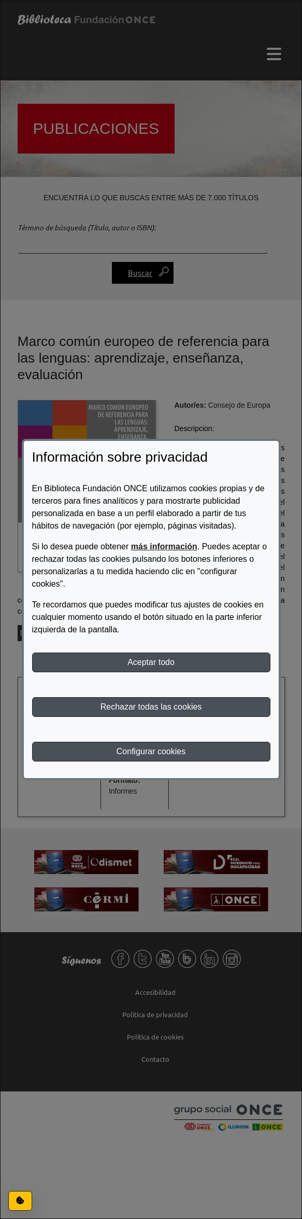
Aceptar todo (151, 662)
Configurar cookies (151, 751)
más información (164, 546)
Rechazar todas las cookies (151, 706)
